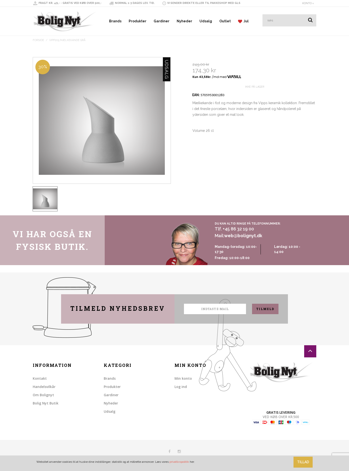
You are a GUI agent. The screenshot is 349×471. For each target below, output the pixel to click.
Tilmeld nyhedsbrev (117, 308)
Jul (243, 21)
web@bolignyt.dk (243, 235)
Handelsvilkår (44, 386)
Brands (115, 21)
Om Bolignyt (43, 395)
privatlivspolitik (179, 461)
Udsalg (205, 21)
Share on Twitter (207, 154)
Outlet (225, 21)
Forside (38, 40)
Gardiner (161, 21)
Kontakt (40, 378)
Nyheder (184, 21)
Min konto (183, 378)
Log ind (180, 386)
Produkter (137, 21)
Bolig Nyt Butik (45, 403)
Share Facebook (197, 154)
